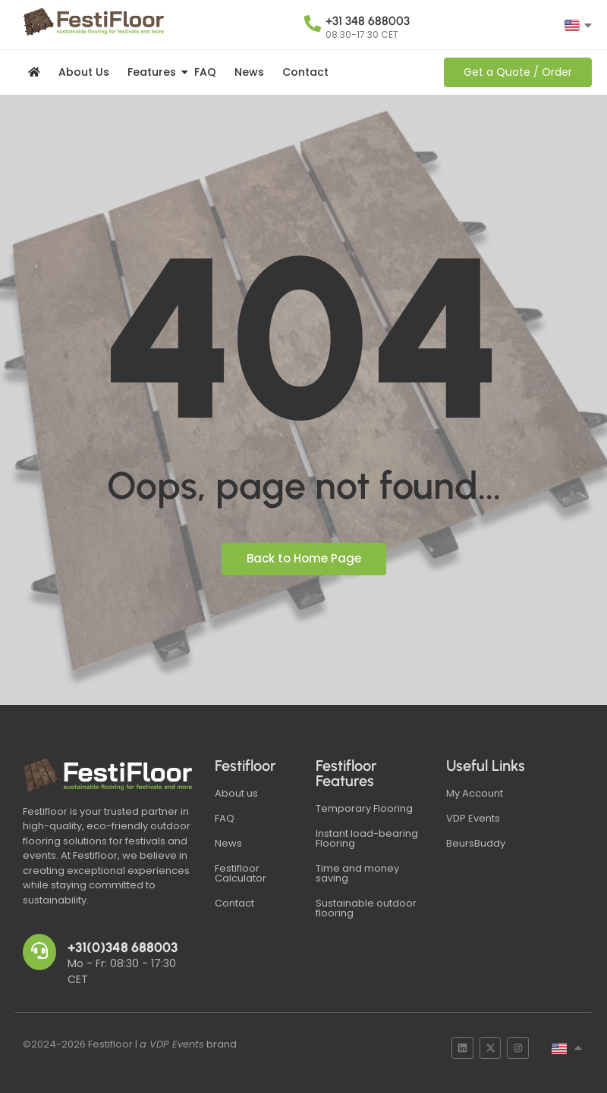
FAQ (205, 72)
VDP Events (473, 818)
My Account (474, 793)
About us (236, 793)
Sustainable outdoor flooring (366, 908)
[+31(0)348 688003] (39, 952)
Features (154, 72)
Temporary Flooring (364, 808)
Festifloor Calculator (240, 873)
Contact (305, 72)
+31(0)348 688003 (123, 947)
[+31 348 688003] (312, 25)
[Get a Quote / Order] (518, 72)
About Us (83, 72)
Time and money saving (357, 873)
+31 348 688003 (368, 21)
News (249, 72)
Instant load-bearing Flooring (367, 838)
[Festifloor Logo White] (109, 775)
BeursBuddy (475, 843)
